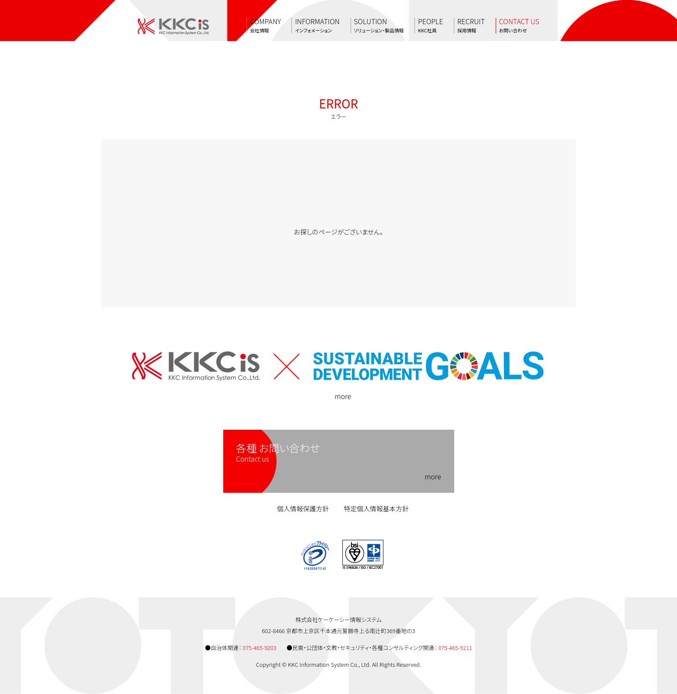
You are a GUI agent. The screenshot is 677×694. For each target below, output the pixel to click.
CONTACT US (519, 25)
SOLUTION (379, 25)
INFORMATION (317, 25)
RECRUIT (471, 25)
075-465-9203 (259, 647)
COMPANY (265, 25)
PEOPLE (430, 25)
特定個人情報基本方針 (376, 508)
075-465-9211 (455, 647)
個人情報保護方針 (303, 508)
